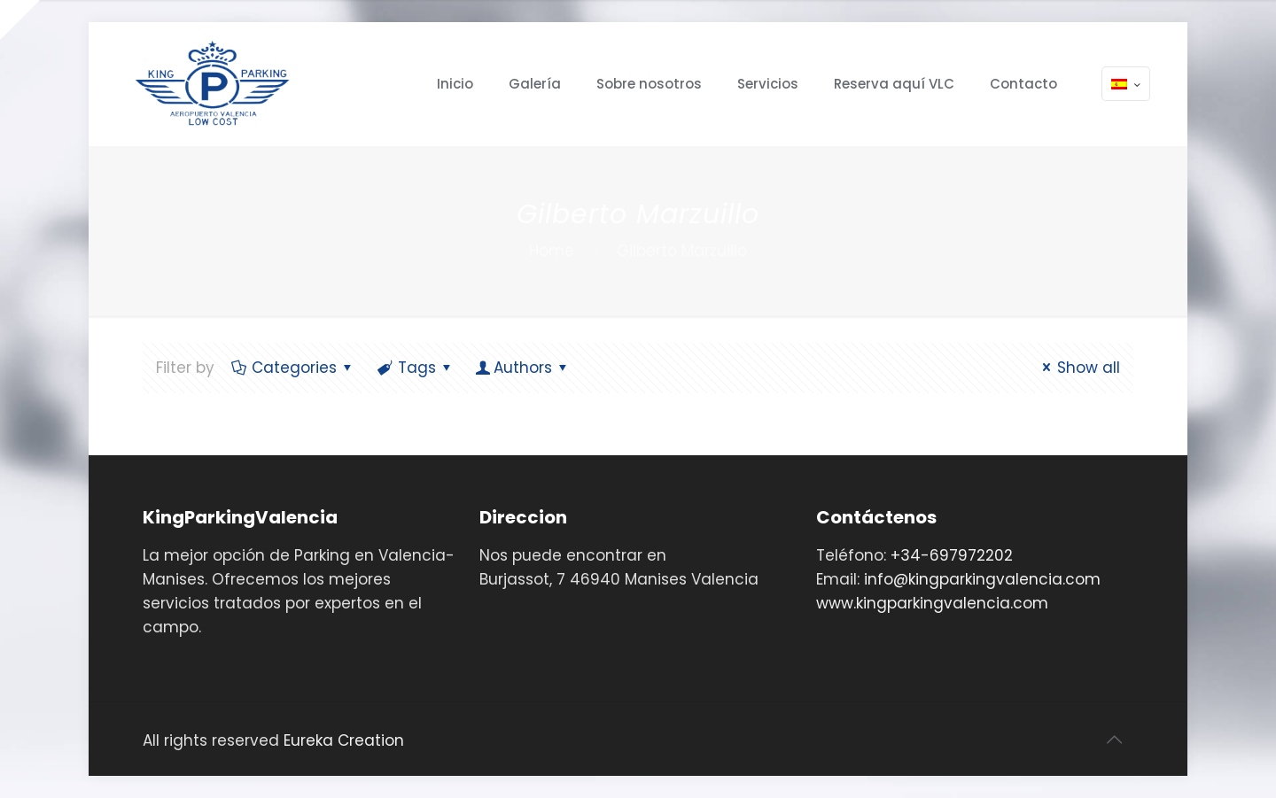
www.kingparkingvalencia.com (932, 603)
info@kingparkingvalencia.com (982, 579)
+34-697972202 (952, 555)
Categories (293, 367)
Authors (523, 367)
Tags (415, 367)
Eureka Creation (344, 740)
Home (551, 250)
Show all (1078, 367)
